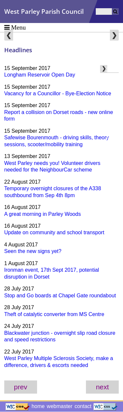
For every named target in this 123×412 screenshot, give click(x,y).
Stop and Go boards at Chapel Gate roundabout (60, 295)
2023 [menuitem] (111, 70)
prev (20, 387)
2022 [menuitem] (111, 79)
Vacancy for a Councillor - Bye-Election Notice (57, 93)
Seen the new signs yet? (32, 251)
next (102, 387)
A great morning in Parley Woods (42, 214)
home (38, 406)
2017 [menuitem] (111, 129)
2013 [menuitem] (111, 168)
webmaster (59, 406)
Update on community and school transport (54, 232)
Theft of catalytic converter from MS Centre (54, 314)
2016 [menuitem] (111, 139)
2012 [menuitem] (111, 178)
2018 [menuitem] (111, 119)
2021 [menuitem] (111, 89)
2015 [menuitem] (111, 148)
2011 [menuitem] (111, 188)
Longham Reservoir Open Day (39, 75)
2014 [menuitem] (111, 158)
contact (83, 406)
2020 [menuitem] (111, 99)
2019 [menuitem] (111, 109)
